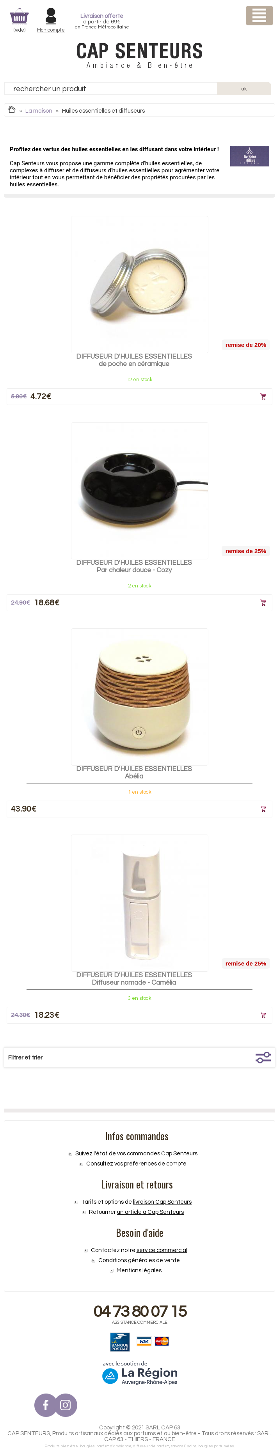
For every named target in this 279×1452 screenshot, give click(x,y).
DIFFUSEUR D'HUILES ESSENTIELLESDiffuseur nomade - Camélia (134, 979)
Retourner (136, 1212)
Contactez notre (139, 1250)
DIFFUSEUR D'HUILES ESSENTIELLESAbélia (134, 773)
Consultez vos (136, 1164)
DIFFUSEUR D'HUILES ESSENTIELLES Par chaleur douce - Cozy (134, 566)
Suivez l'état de (136, 1154)
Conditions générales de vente (139, 1260)
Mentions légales (139, 1270)
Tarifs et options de (136, 1202)
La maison (38, 111)
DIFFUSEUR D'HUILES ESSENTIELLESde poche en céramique (134, 360)
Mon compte (51, 30)
